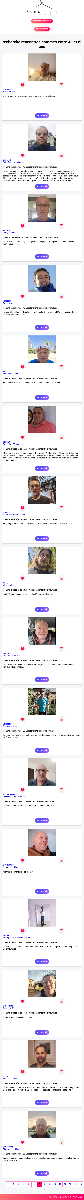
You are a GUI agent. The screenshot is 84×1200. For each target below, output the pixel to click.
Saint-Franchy (9, 162)
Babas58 (7, 160)
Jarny (5, 233)
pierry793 (7, 442)
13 (70, 1184)
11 (60, 1184)
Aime (5, 92)
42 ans (14, 303)
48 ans (13, 585)
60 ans (12, 92)
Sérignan (7, 374)
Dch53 (6, 935)
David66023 (8, 865)
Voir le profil (42, 116)
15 (81, 1184)
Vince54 (6, 230)
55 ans (16, 444)
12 (65, 1184)
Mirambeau (8, 1149)
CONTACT (77, 1197)
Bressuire (7, 444)
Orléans (6, 726)
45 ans (16, 1078)
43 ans (19, 162)
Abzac (6, 585)
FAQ (49, 1197)
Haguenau (7, 867)
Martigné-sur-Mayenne (13, 938)
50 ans (27, 938)
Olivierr (6, 1076)
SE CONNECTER (42, 29)
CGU (55, 1197)
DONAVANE (8, 1147)
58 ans (18, 1149)
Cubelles (7, 1008)
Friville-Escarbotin (11, 797)
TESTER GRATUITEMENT (42, 21)
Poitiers (6, 303)
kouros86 (7, 301)
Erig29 (6, 653)
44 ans (22, 515)
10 (55, 1184)
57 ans (12, 233)
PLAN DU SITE (65, 1197)
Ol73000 (7, 89)
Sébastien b (8, 1006)
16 (44, 1189)
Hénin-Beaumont (10, 515)
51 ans (15, 1008)
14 (75, 1184)
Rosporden (8, 656)
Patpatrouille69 (10, 794)
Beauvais (7, 1078)
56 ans (23, 797)
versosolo (7, 724)
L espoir (6, 512)
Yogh (5, 583)
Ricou (5, 371)
